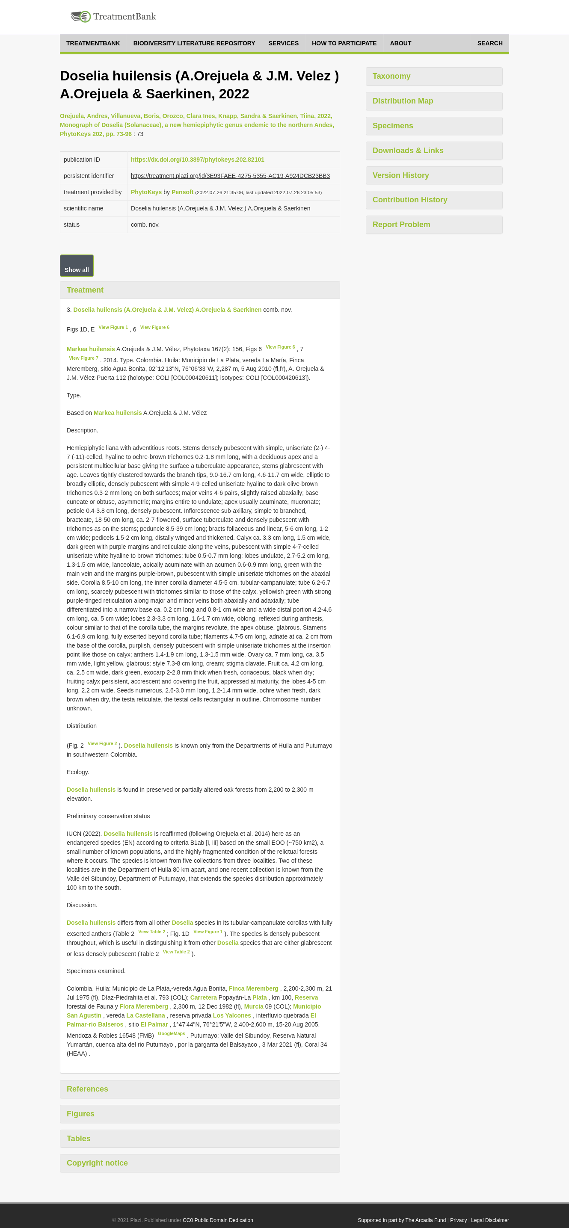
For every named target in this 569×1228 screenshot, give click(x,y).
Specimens (393, 125)
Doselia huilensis (148, 745)
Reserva (306, 997)
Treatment (85, 290)
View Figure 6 (155, 327)
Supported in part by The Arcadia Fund (402, 1220)
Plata (260, 997)
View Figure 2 (102, 743)
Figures (81, 1114)
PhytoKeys (146, 192)
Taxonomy (392, 76)
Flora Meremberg (145, 1006)
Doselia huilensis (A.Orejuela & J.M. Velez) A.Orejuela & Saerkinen (168, 309)
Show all (77, 269)
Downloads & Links (408, 150)
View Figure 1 (113, 327)
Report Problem (401, 224)
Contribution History (410, 199)
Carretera (204, 997)
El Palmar (155, 1024)
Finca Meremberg (254, 988)
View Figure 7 (83, 358)
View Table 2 (151, 931)
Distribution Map (403, 101)
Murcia (254, 1006)
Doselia (182, 922)
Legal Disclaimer (490, 1220)
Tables (79, 1138)
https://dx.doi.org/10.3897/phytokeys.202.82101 (197, 159)
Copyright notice (97, 1163)
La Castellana (147, 1015)
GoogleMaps (171, 1033)
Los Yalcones (233, 1015)
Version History (401, 175)
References (87, 1089)
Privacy (458, 1220)
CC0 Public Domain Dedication (218, 1220)
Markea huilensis (91, 349)
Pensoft (182, 192)
